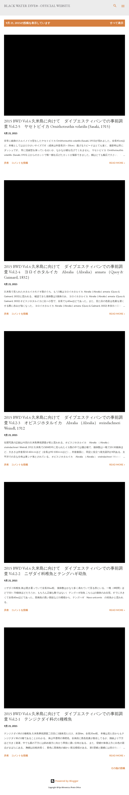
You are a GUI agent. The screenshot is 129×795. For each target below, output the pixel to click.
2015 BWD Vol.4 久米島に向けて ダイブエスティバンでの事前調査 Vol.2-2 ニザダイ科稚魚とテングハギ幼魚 (63, 571)
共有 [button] (6, 162)
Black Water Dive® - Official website (37, 6)
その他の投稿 (118, 768)
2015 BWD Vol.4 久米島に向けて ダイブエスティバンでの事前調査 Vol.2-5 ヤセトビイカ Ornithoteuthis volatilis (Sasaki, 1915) (63, 123)
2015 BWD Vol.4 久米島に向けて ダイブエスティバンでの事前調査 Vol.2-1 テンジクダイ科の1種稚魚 (63, 716)
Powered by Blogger (64, 781)
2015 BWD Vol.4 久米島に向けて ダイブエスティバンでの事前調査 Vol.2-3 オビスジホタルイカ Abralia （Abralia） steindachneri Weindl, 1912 (63, 423)
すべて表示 (116, 22)
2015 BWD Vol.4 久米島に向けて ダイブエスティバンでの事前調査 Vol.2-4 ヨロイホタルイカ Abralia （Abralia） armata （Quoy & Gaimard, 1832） (63, 272)
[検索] (115, 6)
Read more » (117, 162)
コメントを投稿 (19, 162)
